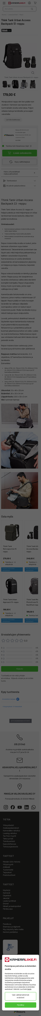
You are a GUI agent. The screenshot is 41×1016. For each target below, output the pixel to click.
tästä (29, 989)
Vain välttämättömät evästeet (20, 996)
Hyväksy (20, 1005)
